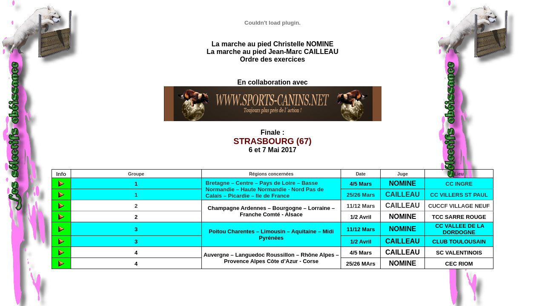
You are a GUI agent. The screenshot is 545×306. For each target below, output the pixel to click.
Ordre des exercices (272, 59)
